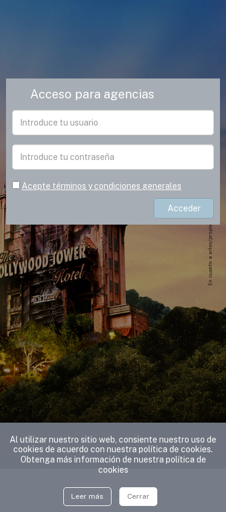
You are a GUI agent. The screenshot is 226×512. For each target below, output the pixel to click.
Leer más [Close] (87, 496)
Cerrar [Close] (138, 496)
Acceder (184, 208)
